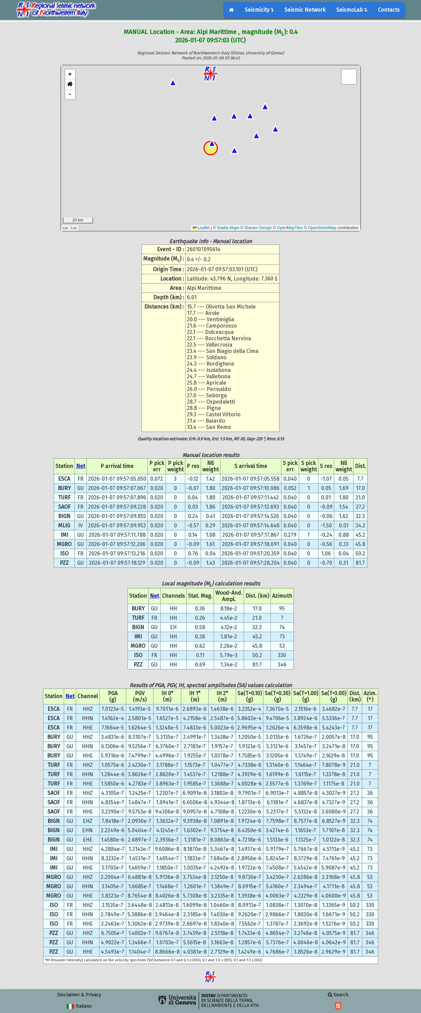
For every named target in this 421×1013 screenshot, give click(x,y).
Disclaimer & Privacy (79, 995)
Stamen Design (258, 227)
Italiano (78, 1006)
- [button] (70, 94)
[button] (70, 84)
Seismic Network (305, 10)
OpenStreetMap (322, 227)
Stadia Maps (228, 227)
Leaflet (201, 227)
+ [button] (70, 74)
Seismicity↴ (259, 10)
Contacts (389, 10)
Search (338, 995)
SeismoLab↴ (351, 10)
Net (80, 466)
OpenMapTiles (290, 227)
